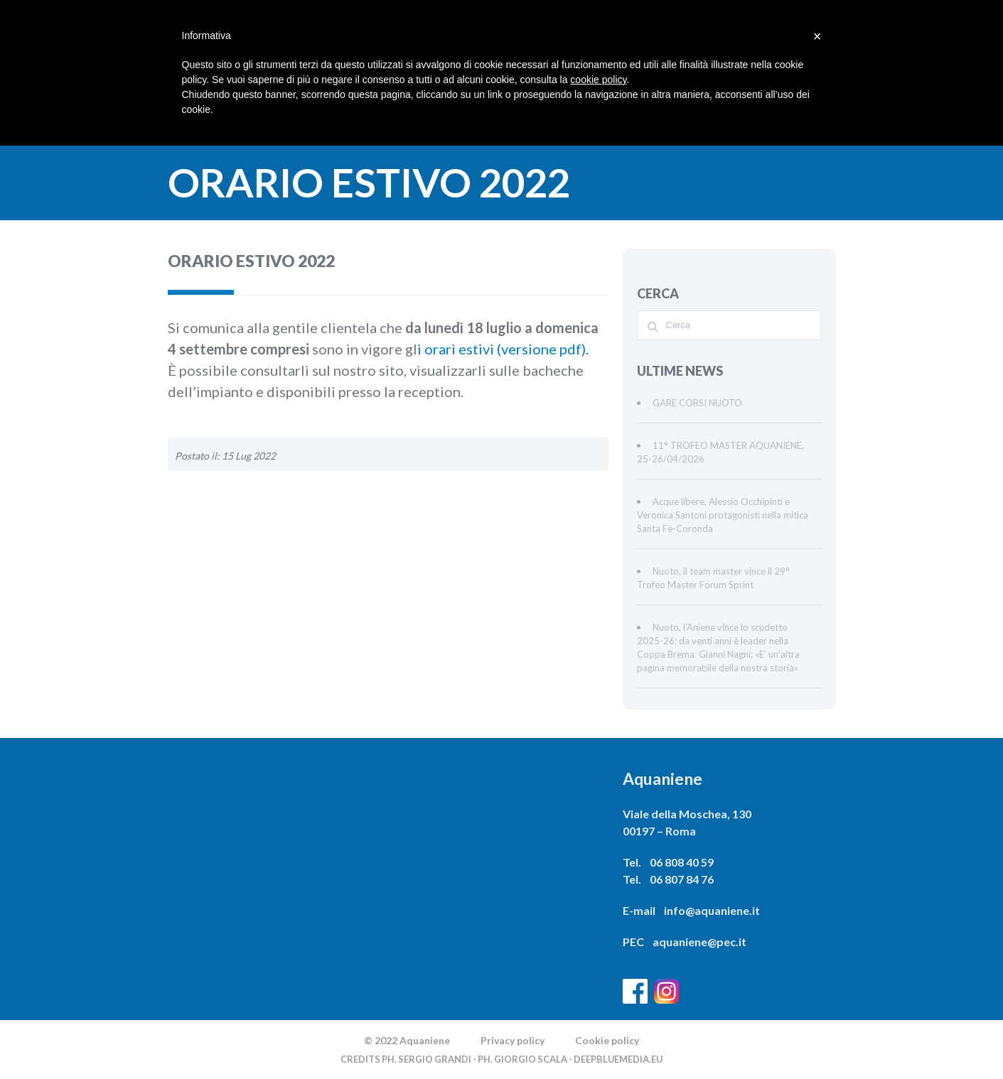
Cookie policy (607, 1040)
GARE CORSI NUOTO (697, 402)
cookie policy (598, 79)
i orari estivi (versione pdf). (503, 348)
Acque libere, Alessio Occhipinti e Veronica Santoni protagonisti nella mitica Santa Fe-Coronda (722, 515)
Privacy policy (513, 1040)
